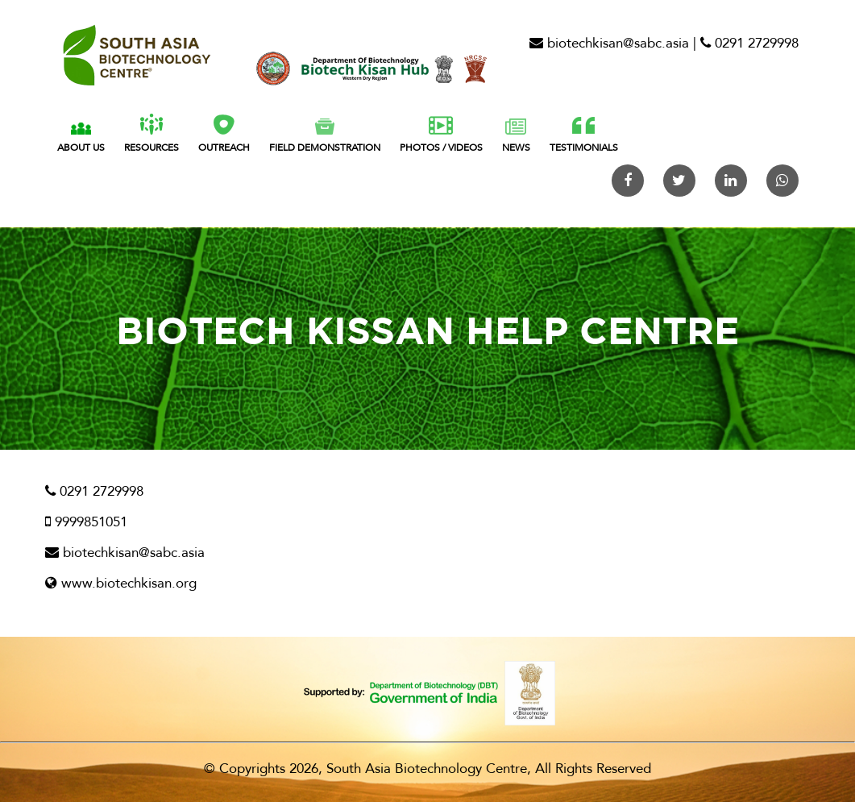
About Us (81, 137)
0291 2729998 (749, 43)
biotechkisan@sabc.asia (609, 43)
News (516, 136)
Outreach (224, 134)
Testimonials (584, 135)
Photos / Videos (441, 135)
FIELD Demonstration (324, 136)
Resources (151, 134)
